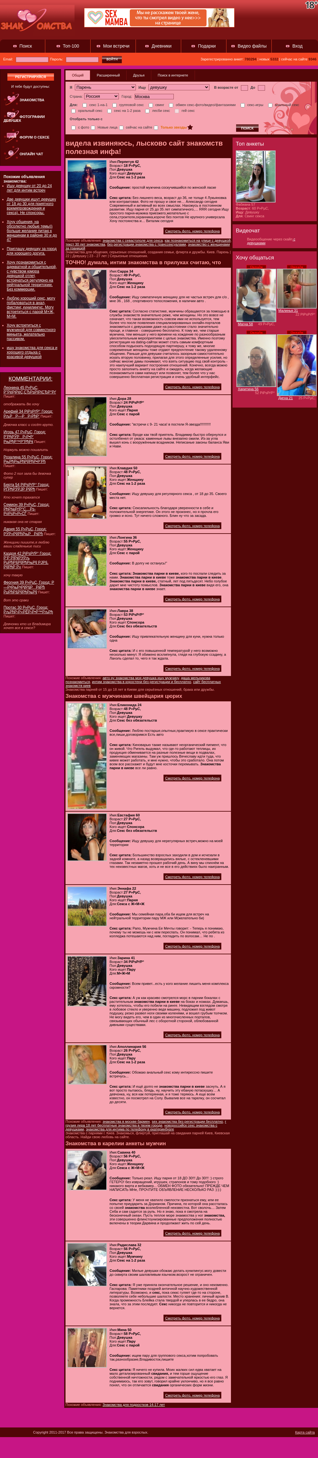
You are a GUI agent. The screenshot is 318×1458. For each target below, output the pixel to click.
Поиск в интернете (173, 75)
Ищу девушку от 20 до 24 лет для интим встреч (29, 188)
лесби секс (157, 111)
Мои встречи (116, 46)
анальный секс (283, 105)
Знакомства (32, 100)
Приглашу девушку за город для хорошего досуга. (32, 251)
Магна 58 (245, 324)
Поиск (26, 46)
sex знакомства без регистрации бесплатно (187, 1121)
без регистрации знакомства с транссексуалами (146, 244)
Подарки (207, 46)
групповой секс (128, 105)
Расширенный (108, 75)
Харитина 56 (248, 389)
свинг (156, 105)
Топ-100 (71, 46)
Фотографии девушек (24, 118)
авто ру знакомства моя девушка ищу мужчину (140, 678)
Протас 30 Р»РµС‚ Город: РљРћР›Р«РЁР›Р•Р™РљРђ (28, 609)
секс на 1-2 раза (124, 111)
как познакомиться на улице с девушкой (198, 240)
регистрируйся (30, 77)
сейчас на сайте (135, 127)
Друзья (139, 75)
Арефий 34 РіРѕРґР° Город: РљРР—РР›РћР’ (28, 414)
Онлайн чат (31, 154)
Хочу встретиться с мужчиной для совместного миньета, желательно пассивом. (31, 332)
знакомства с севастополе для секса (132, 240)
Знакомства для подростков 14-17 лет (133, 1405)
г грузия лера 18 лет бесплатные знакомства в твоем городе (146, 1123)
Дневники (162, 46)
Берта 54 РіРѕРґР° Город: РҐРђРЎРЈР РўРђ (26, 486)
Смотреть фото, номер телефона (192, 231)
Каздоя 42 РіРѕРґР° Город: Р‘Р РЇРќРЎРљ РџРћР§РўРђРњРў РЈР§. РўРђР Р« (27, 560)
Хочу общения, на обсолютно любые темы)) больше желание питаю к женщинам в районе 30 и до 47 (32, 231)
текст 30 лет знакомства (85, 244)
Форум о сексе (34, 137)
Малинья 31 (288, 310)
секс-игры (252, 105)
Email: (26, 59)
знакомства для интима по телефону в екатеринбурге (130, 1129)
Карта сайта (305, 1432)
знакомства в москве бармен (126, 1121)
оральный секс (86, 111)
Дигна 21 (285, 398)
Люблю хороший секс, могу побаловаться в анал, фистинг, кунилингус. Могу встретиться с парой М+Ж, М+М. (31, 307)
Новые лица (104, 127)
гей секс (185, 111)
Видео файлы (252, 46)
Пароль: (74, 59)
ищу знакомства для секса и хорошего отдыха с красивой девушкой (32, 352)
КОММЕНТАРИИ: (31, 379)
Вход (297, 46)
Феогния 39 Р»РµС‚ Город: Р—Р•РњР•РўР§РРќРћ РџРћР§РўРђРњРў (29, 587)
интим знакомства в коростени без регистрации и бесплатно (141, 682)
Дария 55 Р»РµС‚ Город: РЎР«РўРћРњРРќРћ (25, 531)
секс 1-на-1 (95, 105)
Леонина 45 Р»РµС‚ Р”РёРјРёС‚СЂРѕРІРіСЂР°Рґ (30, 389)
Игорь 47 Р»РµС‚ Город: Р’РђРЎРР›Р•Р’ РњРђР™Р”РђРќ (25, 437)
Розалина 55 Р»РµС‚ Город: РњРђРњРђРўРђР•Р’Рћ (28, 459)
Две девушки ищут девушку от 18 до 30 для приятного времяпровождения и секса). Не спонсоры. (31, 206)
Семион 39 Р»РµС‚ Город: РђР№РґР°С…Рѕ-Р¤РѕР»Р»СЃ (26, 509)
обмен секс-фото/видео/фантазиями (202, 105)
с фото (80, 127)
